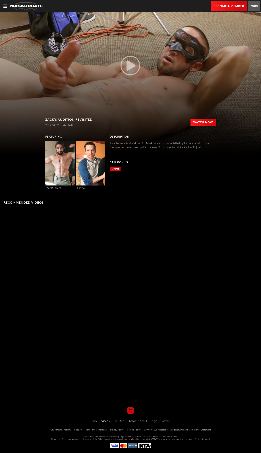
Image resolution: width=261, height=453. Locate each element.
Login (253, 6)
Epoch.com (66, 439)
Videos (105, 421)
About (143, 421)
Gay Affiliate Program (60, 429)
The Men (118, 421)
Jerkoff (115, 168)
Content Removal (202, 439)
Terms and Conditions (96, 429)
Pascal (81, 188)
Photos (132, 421)
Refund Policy (133, 429)
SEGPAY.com (155, 439)
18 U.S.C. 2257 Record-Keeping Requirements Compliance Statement (177, 429)
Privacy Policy (116, 429)
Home (94, 421)
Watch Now (203, 122)
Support (78, 429)
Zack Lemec (54, 188)
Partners (166, 421)
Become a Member (229, 6)
